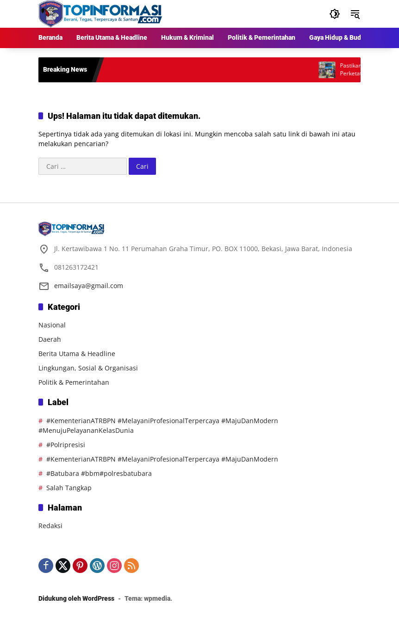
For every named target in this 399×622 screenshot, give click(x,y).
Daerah (49, 339)
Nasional (52, 324)
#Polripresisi (65, 444)
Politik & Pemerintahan (73, 382)
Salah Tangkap (69, 487)
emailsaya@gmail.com (88, 285)
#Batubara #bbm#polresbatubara (99, 473)
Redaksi (50, 525)
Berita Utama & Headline (76, 353)
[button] (334, 13)
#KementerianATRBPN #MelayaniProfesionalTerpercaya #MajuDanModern (162, 459)
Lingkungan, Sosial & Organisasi (88, 367)
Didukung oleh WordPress (76, 598)
